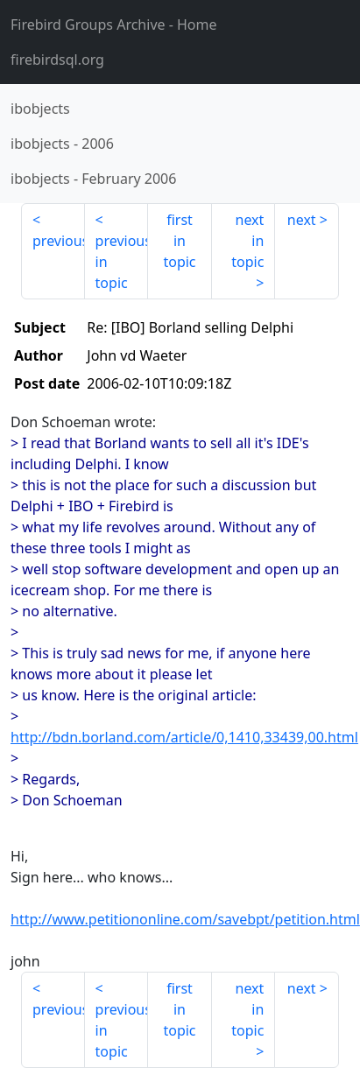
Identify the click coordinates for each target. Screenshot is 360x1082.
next (301, 219)
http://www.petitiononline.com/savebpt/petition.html (185, 919)
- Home (114, 24)
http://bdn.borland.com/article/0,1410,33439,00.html (184, 737)
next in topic (247, 240)
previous (58, 240)
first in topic (179, 240)
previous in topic (122, 261)
